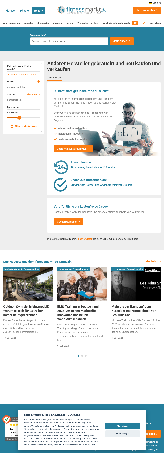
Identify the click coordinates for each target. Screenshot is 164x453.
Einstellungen (122, 433)
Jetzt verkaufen (146, 10)
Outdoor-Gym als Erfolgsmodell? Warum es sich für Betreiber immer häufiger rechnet (26, 311)
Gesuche (28, 23)
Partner (70, 23)
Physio (24, 10)
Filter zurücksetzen (24, 126)
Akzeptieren (122, 426)
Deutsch (155, 2)
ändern (33, 94)
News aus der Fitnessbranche (74, 269)
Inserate (55, 77)
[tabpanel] (28, 304)
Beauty (38, 10)
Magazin (57, 23)
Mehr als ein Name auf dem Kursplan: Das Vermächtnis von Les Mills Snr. (133, 311)
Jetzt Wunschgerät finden (72, 148)
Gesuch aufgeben (67, 221)
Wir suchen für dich (87, 23)
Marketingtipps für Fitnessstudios (21, 269)
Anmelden (155, 23)
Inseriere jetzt (85, 239)
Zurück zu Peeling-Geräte (21, 74)
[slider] (19, 118)
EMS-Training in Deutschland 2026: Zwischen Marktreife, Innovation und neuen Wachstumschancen (78, 313)
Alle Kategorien (11, 23)
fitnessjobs (43, 23)
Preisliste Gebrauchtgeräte (120, 23)
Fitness (10, 10)
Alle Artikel (151, 261)
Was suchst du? (38, 35)
